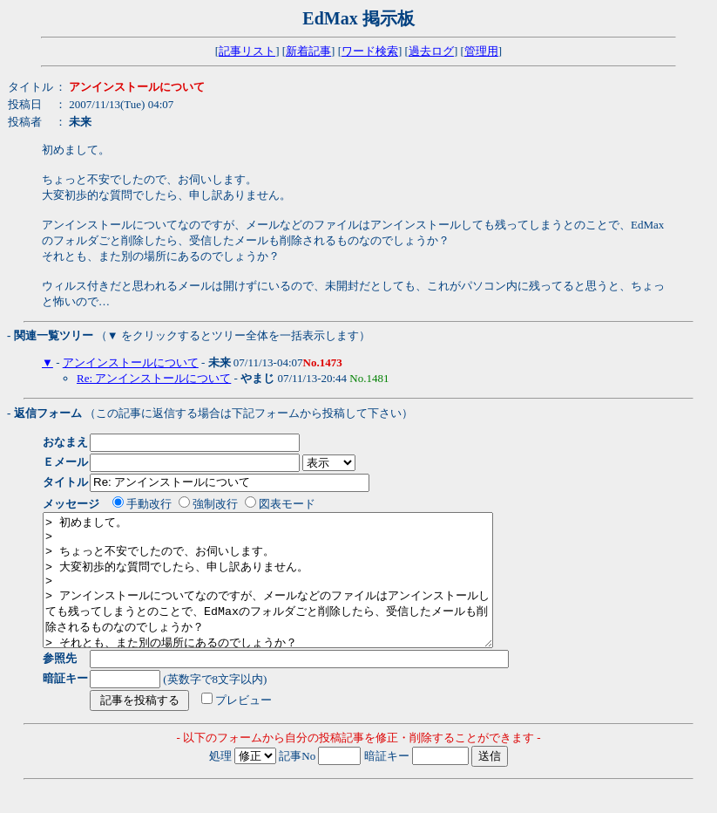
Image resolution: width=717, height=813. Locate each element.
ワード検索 (370, 51)
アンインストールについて (131, 362)
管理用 (481, 51)
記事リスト (247, 51)
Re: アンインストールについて (154, 378)
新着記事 (308, 51)
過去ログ (431, 51)
